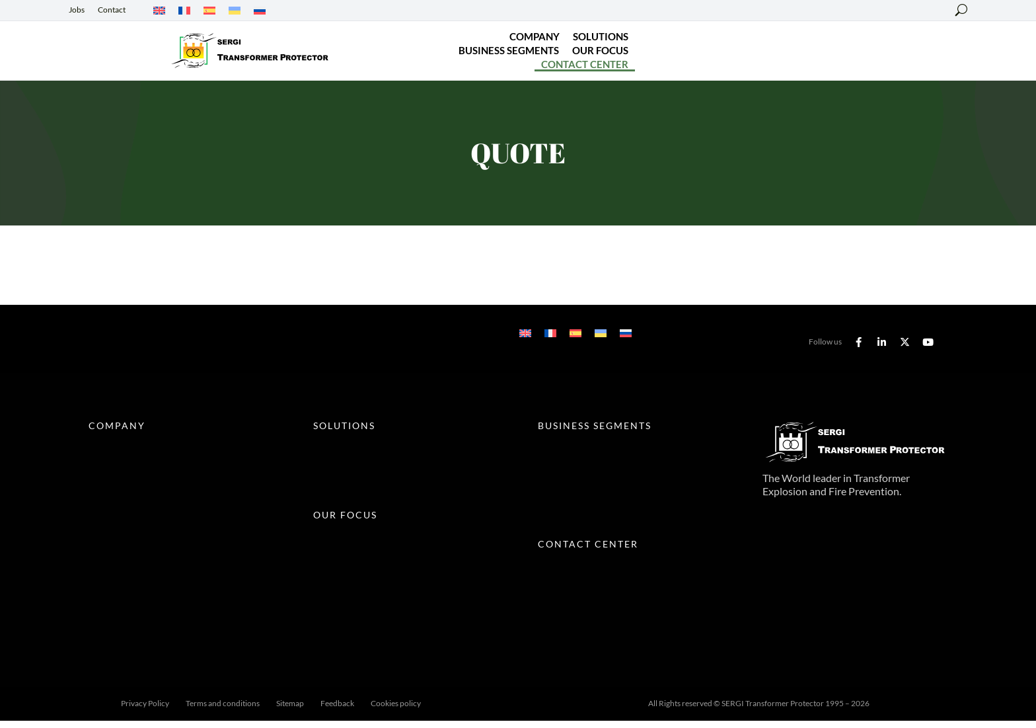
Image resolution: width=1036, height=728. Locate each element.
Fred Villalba (527, 710)
